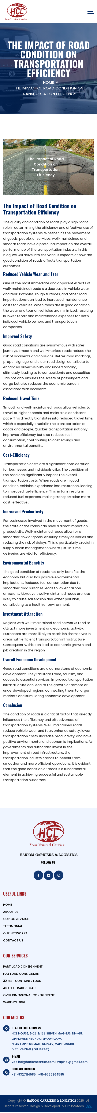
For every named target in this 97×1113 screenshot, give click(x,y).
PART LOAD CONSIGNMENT (23, 967)
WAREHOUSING (14, 1003)
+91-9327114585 (24, 1075)
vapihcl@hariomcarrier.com (33, 1063)
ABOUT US (10, 913)
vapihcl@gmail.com (72, 1063)
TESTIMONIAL (12, 927)
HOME (7, 906)
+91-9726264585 (51, 1075)
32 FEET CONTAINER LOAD (22, 982)
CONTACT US (13, 941)
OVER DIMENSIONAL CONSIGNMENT (29, 996)
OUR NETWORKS (15, 934)
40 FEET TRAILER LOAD (19, 989)
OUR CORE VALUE (16, 920)
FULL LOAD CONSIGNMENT (22, 975)
